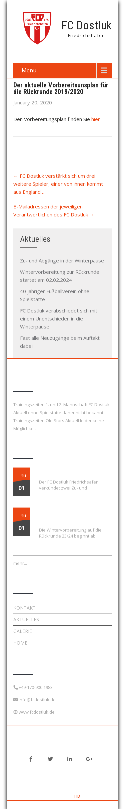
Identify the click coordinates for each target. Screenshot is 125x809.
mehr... (20, 563)
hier (95, 119)
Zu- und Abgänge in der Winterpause (62, 260)
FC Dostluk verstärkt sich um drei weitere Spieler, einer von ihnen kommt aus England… (58, 183)
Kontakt (24, 608)
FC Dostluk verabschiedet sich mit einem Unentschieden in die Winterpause (58, 318)
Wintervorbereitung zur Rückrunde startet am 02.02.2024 (71, 516)
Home (20, 643)
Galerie (22, 631)
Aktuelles (26, 619)
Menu (29, 70)
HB (77, 796)
